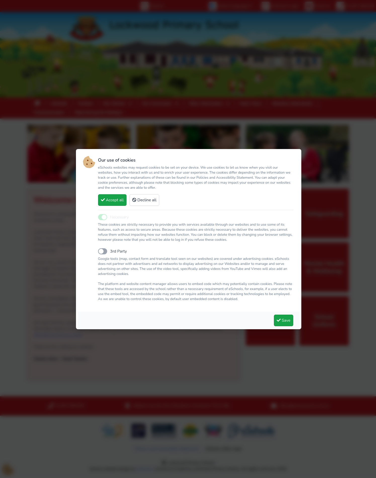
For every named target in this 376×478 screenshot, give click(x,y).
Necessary (119, 217)
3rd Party (118, 251)
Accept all (112, 200)
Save (283, 320)
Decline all (144, 200)
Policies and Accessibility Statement (224, 177)
